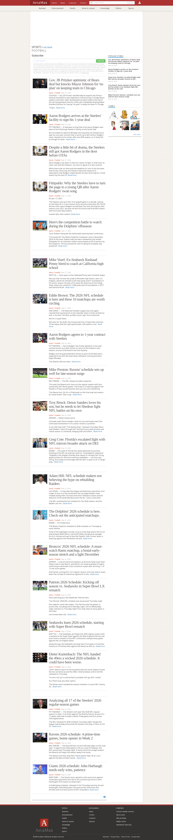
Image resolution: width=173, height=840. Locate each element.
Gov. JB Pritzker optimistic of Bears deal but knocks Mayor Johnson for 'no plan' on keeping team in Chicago (76, 84)
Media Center (121, 821)
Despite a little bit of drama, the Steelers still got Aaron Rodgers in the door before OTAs (77, 151)
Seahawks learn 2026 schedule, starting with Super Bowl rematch (76, 624)
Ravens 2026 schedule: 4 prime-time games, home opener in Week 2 (74, 736)
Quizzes (92, 821)
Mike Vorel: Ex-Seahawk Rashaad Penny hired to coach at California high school (76, 264)
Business (42, 8)
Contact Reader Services (125, 811)
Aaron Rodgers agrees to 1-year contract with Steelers (77, 336)
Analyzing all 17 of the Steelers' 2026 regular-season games (75, 702)
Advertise (106, 837)
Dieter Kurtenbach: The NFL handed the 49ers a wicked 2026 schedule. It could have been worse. (74, 658)
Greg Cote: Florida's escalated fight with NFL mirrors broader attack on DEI (77, 441)
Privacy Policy (115, 837)
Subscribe (100, 61)
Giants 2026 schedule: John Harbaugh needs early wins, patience (75, 768)
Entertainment (58, 8)
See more (137, 134)
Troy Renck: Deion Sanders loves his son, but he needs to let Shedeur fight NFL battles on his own (75, 406)
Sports (131, 8)
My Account (120, 815)
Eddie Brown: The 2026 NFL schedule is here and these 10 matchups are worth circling (77, 299)
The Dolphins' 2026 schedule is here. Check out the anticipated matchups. (74, 513)
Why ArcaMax (121, 818)
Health (72, 8)
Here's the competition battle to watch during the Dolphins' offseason (75, 224)
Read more (60, 108)
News (91, 811)
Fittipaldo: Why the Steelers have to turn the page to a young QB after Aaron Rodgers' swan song (77, 187)
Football (57, 93)
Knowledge (104, 8)
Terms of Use (125, 837)
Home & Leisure (88, 8)
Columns (92, 818)
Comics (91, 815)
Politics (118, 8)
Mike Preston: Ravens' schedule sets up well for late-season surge (76, 371)
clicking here (85, 72)
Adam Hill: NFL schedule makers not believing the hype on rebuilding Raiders (75, 480)
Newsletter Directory (124, 825)
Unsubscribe (135, 837)
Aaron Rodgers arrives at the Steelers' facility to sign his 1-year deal (75, 118)
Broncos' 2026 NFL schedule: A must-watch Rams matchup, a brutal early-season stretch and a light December (75, 550)
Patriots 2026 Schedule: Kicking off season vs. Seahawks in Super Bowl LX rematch (77, 586)
